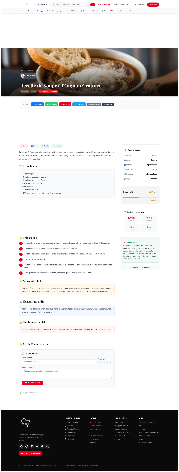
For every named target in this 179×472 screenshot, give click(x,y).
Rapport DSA (94, 466)
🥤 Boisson (95, 11)
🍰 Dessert (84, 11)
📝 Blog (114, 4)
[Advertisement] (55, 31)
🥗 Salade (50, 11)
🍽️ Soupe (24, 146)
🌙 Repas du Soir (71, 426)
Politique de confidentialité (149, 432)
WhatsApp (52, 104)
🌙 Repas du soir (62, 11)
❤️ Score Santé (104, 4)
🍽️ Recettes (41, 4)
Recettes (30, 70)
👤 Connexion (139, 4)
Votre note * (102, 359)
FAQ (140, 426)
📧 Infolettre (123, 4)
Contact (142, 429)
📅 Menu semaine (126, 11)
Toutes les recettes (71, 422)
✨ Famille (45, 146)
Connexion (119, 422)
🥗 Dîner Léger (70, 432)
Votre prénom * (27, 357)
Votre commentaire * (30, 367)
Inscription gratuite (121, 426)
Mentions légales (145, 436)
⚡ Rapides (30, 11)
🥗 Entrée (74, 11)
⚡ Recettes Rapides (72, 429)
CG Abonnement (145, 443)
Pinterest (65, 104)
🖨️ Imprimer (108, 104)
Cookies (55, 466)
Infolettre (93, 443)
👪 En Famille (69, 439)
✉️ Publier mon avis (32, 383)
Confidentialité (70, 466)
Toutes (20, 11)
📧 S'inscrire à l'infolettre (30, 453)
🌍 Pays (104, 11)
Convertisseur (95, 429)
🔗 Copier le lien (94, 104)
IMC (91, 432)
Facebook (37, 104)
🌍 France (34, 146)
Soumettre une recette (123, 432)
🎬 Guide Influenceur (147, 422)
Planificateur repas (97, 436)
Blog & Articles (95, 439)
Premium (118, 439)
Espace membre (121, 429)
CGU (141, 439)
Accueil (22, 70)
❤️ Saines (113, 11)
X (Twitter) (79, 104)
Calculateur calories (97, 426)
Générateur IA (120, 436)
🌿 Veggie (40, 11)
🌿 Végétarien (69, 436)
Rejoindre (153, 4)
